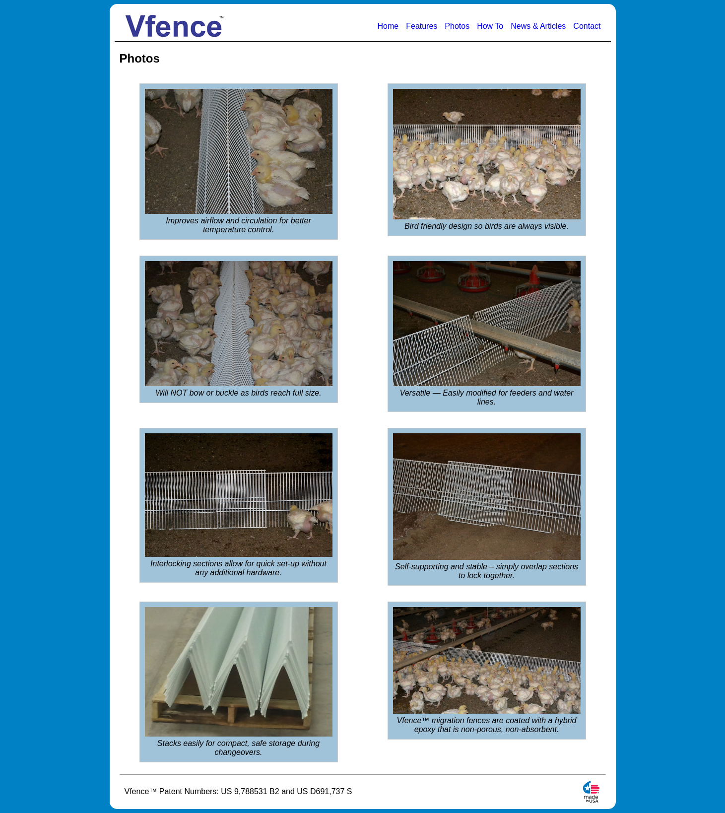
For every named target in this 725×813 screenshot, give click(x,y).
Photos (457, 26)
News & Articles (538, 26)
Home (388, 26)
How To (490, 26)
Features (421, 26)
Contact (586, 26)
